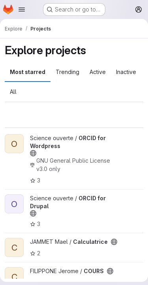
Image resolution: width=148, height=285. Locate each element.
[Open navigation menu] (21, 9)
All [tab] (13, 91)
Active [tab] (98, 71)
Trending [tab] (67, 71)
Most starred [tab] (27, 71)
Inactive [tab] (126, 71)
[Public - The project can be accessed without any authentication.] (33, 153)
